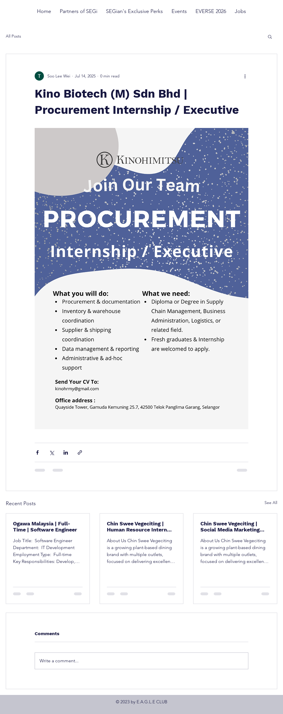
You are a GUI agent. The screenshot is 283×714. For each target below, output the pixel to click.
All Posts (13, 36)
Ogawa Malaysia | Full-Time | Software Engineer (45, 526)
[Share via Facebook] (37, 452)
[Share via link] (80, 452)
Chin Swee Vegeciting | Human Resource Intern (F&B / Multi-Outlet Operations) (137, 526)
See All (271, 502)
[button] (270, 36)
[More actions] (244, 75)
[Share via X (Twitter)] (51, 452)
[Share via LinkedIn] (65, 452)
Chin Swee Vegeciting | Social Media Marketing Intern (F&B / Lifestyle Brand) (230, 526)
